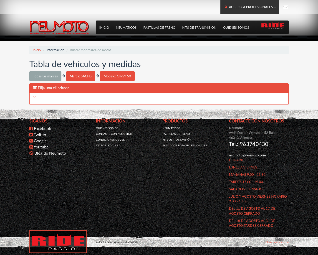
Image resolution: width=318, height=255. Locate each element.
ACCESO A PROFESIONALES (250, 7)
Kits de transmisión (177, 139)
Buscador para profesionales (184, 145)
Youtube (41, 146)
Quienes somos (236, 27)
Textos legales (107, 145)
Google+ (41, 140)
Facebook (42, 128)
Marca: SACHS (81, 76)
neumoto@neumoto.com (247, 155)
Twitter (40, 134)
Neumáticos (126, 27)
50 (34, 97)
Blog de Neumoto (50, 153)
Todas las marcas (45, 76)
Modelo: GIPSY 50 (117, 76)
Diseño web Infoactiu (277, 242)
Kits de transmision (199, 27)
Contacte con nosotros (114, 133)
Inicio (104, 27)
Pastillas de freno (159, 27)
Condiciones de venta (112, 139)
